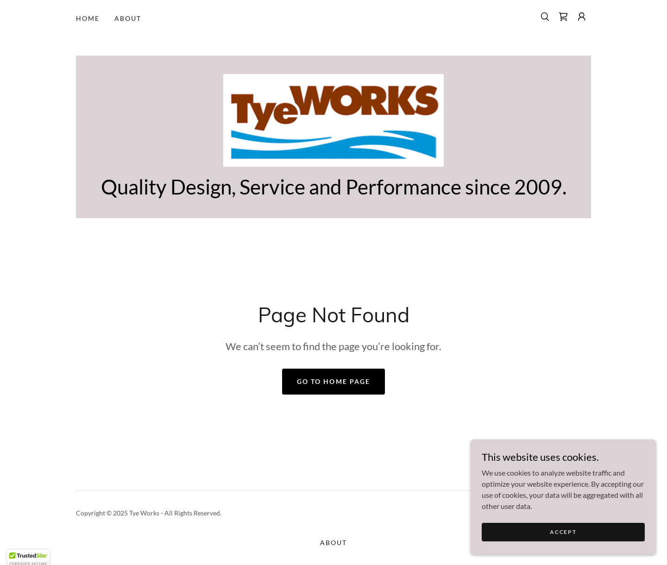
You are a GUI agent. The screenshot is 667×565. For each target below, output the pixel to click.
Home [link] (88, 18)
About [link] (127, 18)
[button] (582, 16)
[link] (563, 16)
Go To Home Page (333, 381)
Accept (563, 538)
